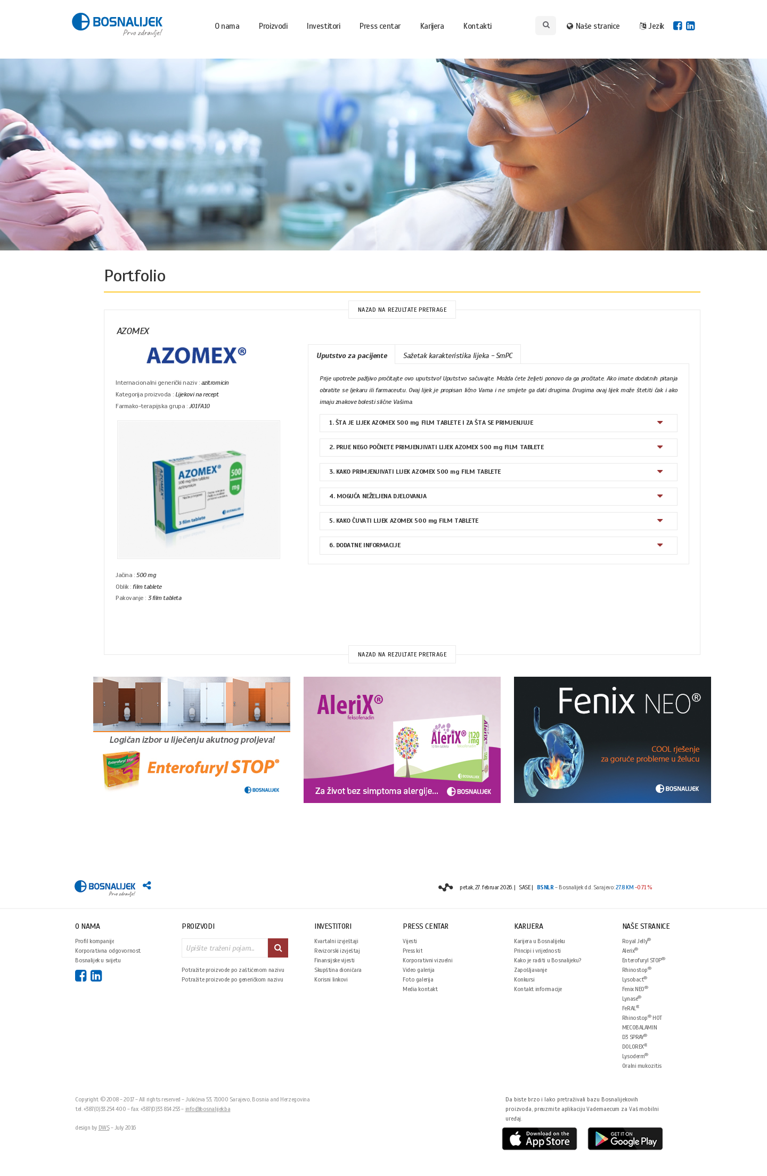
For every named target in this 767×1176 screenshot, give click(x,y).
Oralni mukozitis (642, 1065)
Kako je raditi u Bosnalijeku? (547, 960)
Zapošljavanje (530, 970)
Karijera (432, 26)
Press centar (380, 26)
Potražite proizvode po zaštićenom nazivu (233, 970)
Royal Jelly (636, 941)
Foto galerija (418, 979)
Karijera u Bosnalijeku (539, 941)
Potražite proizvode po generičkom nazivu (232, 979)
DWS (104, 1127)
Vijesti (410, 941)
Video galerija (419, 970)
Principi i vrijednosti (537, 950)
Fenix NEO (635, 989)
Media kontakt (420, 989)
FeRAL (631, 1008)
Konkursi (524, 979)
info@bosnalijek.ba (208, 1109)
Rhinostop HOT (642, 1017)
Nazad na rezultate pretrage (402, 309)
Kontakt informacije (538, 989)
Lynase (631, 998)
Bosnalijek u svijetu (98, 960)
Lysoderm (635, 1056)
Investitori (323, 26)
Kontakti (477, 26)
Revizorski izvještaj (337, 950)
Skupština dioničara (338, 970)
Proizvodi (273, 26)
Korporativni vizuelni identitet (427, 960)
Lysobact (634, 979)
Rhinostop (636, 970)
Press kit (412, 950)
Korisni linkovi (331, 979)
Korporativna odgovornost (108, 950)
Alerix (630, 950)
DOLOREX (635, 1046)
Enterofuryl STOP (643, 960)
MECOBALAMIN (639, 1027)
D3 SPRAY (634, 1037)
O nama (227, 26)
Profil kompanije (94, 941)
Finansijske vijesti (334, 960)
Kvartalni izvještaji (336, 941)
